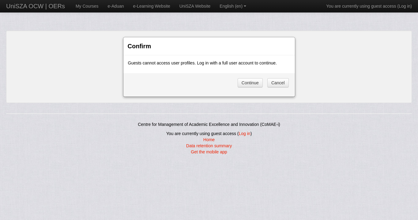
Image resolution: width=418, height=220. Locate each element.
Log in (404, 6)
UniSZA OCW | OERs (35, 6)
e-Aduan (116, 6)
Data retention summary (209, 145)
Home (209, 139)
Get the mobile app (209, 151)
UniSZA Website (195, 6)
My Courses (87, 6)
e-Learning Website (151, 6)
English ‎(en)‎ (233, 6)
